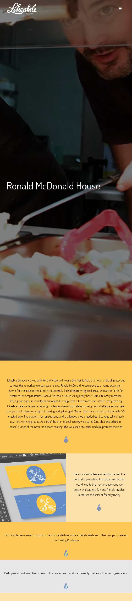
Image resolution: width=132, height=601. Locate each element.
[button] (120, 8)
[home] (22, 8)
